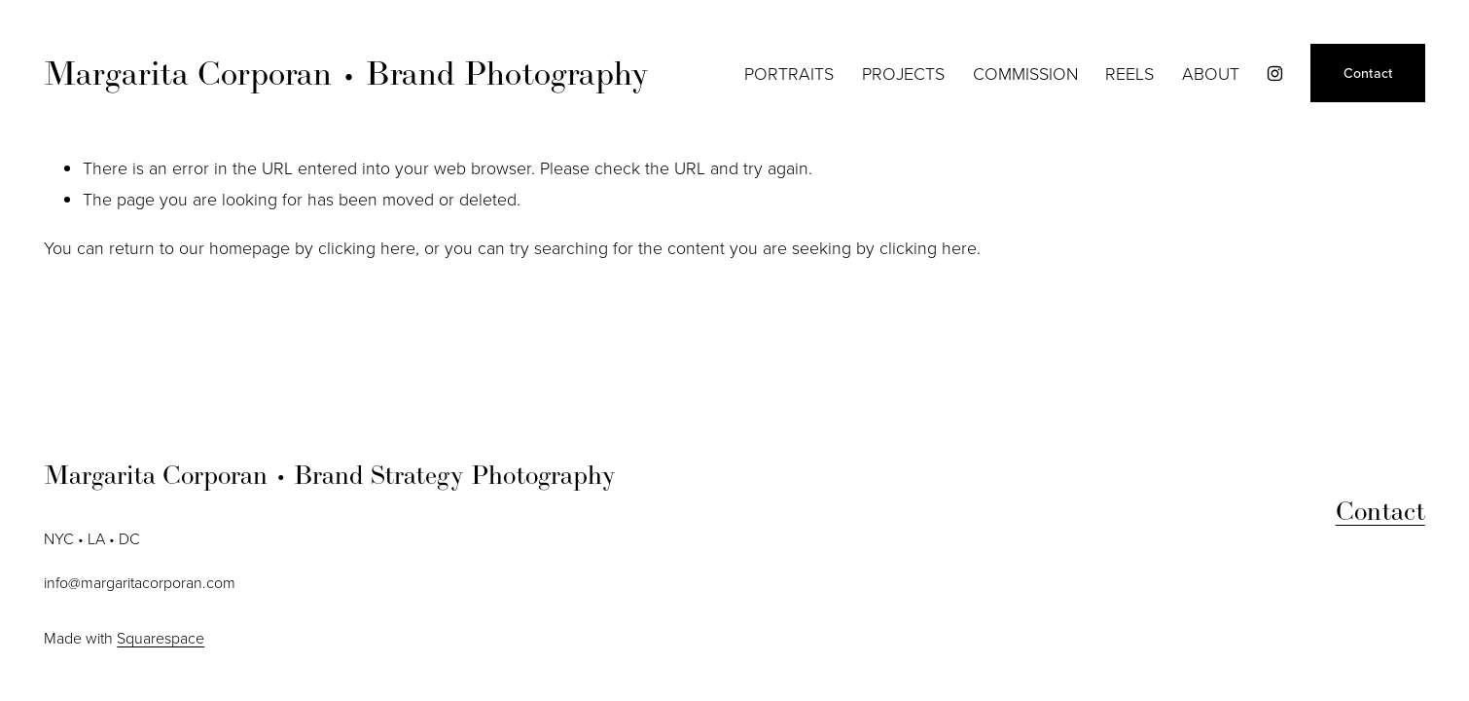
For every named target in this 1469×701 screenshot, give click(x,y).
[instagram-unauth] (1275, 73)
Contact (1368, 73)
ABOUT (1210, 73)
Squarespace (160, 637)
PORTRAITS (789, 73)
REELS (1129, 73)
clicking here (366, 247)
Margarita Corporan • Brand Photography (346, 72)
